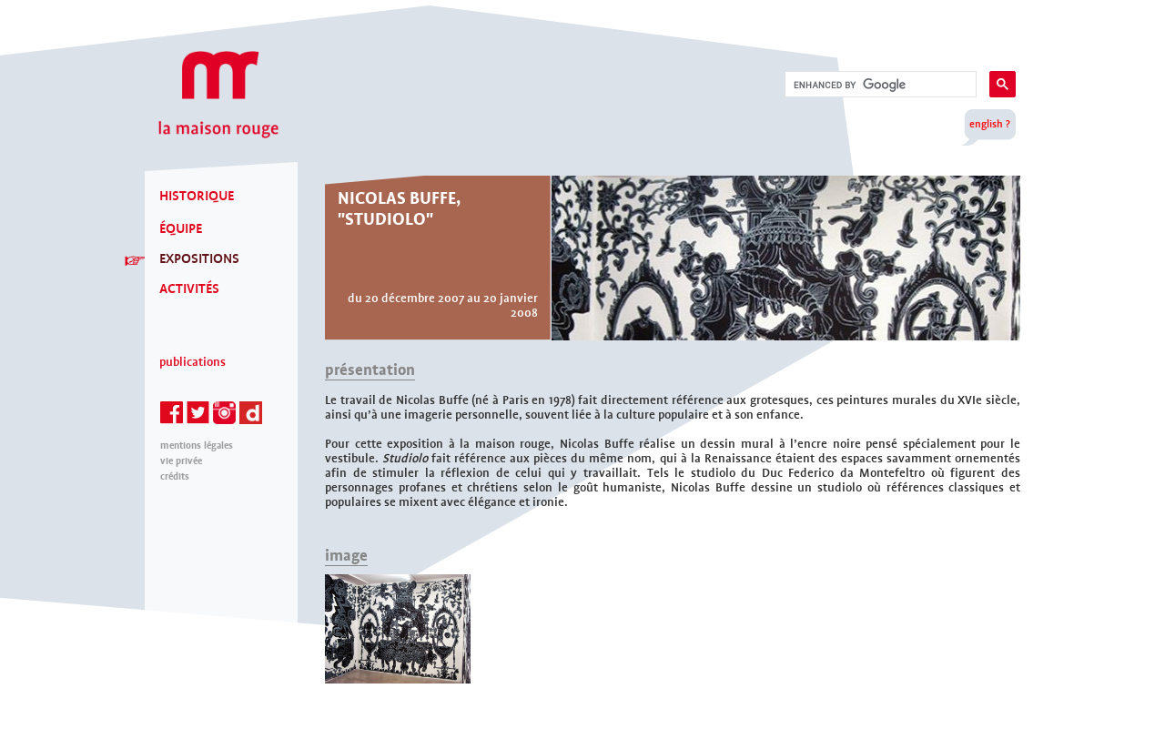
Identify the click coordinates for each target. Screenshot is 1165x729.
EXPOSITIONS (199, 258)
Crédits (174, 476)
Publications (192, 362)
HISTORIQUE (196, 195)
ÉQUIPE (180, 228)
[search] (879, 84)
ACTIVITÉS (189, 288)
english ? (989, 123)
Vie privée (181, 461)
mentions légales (196, 445)
